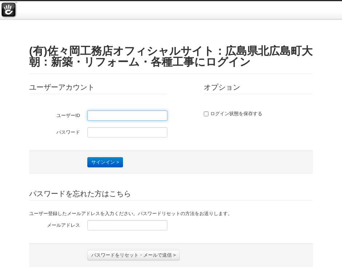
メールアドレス (63, 225)
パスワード (68, 132)
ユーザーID (68, 115)
